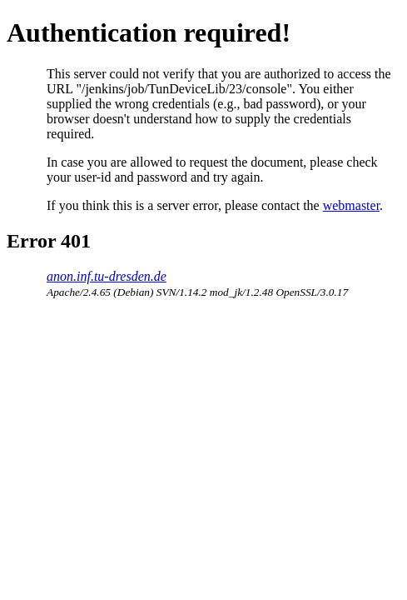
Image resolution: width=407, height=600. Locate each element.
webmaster (351, 205)
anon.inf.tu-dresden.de (106, 276)
